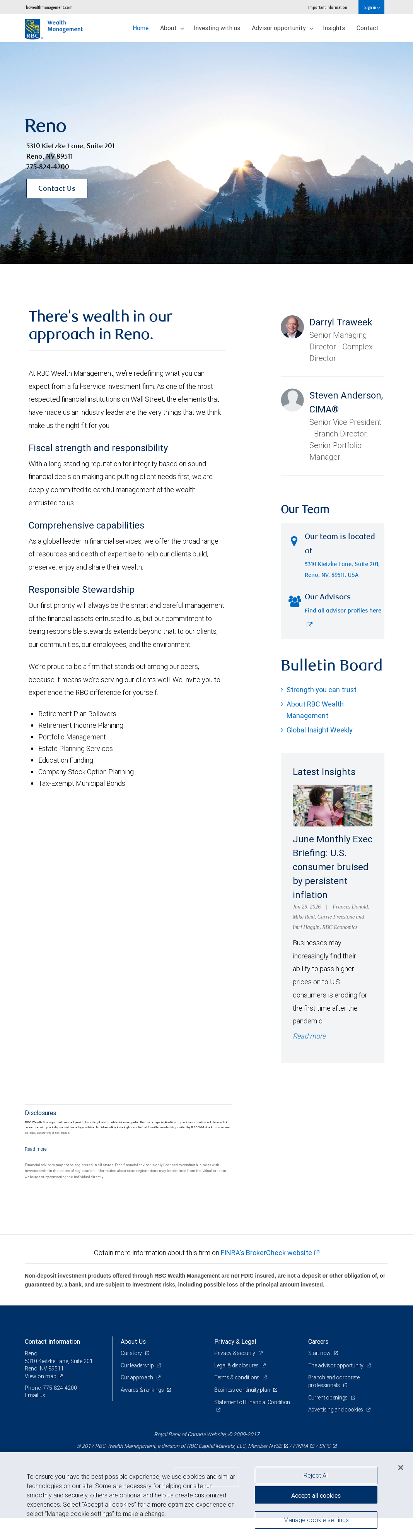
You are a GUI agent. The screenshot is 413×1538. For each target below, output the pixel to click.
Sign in (372, 7)
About (172, 28)
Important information (327, 7)
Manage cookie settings (316, 1520)
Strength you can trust (322, 689)
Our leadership (138, 1365)
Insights (334, 28)
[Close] (400, 1467)
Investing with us (217, 28)
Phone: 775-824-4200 (51, 1387)
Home (140, 28)
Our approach (137, 1377)
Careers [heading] (318, 1341)
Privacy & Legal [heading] (235, 1341)
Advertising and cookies (336, 1409)
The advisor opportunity (336, 1365)
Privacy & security (235, 1353)
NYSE (275, 1445)
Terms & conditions (237, 1377)
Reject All (316, 1475)
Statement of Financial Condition (252, 1402)
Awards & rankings (143, 1389)
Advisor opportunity (282, 28)
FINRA (300, 1445)
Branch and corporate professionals (334, 1381)
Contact (368, 28)
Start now (320, 1353)
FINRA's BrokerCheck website (266, 1252)
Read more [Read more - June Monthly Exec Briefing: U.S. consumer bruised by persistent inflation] (309, 1036)
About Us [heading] (133, 1341)
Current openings (328, 1397)
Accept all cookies (316, 1495)
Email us (35, 1395)
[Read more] (36, 1149)
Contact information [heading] (52, 1341)
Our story (132, 1353)
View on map (40, 1376)
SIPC (325, 1445)
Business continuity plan (242, 1389)
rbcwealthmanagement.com (48, 7)
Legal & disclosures (236, 1365)
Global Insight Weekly (320, 729)
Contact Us (56, 189)
